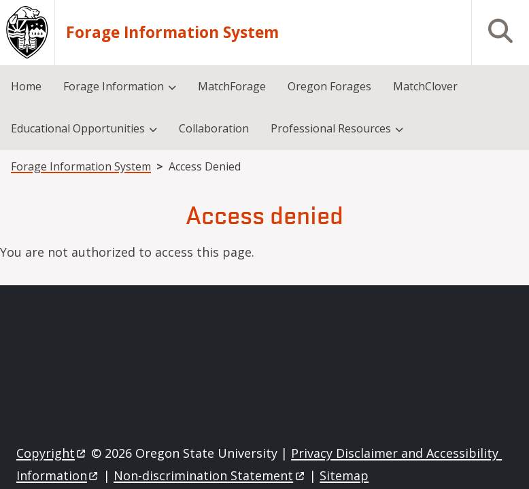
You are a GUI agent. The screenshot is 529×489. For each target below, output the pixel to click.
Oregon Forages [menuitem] (329, 86)
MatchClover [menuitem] (425, 86)
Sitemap (344, 475)
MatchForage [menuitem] (232, 86)
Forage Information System (172, 32)
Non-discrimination (210, 475)
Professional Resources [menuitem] (331, 128)
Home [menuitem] (26, 86)
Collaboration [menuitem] (214, 128)
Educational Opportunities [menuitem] (78, 128)
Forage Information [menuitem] (113, 86)
